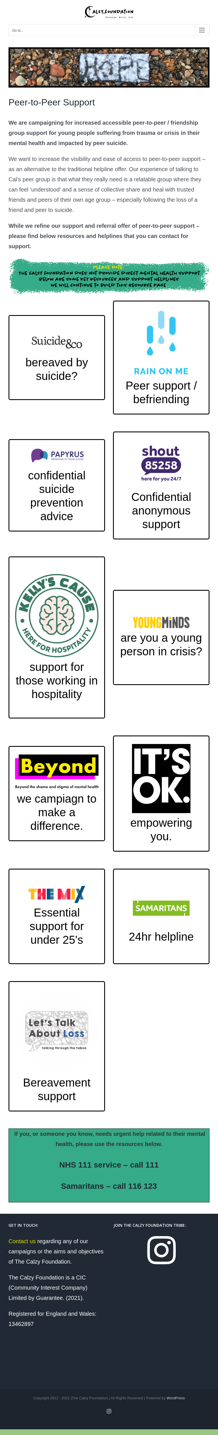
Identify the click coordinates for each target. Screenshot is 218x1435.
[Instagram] (161, 1250)
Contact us (22, 1241)
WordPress (176, 1398)
